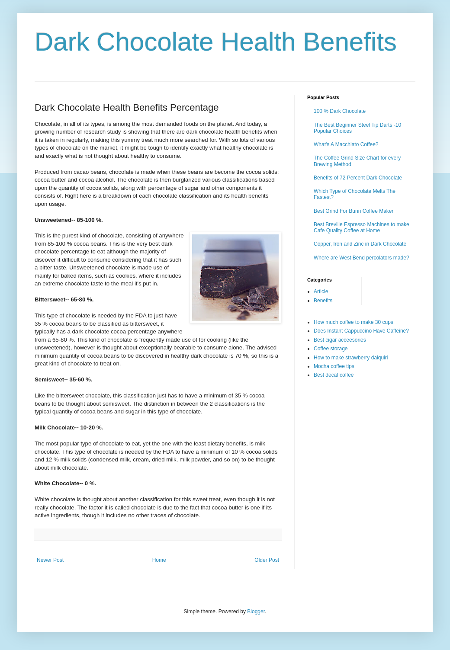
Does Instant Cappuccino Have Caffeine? (361, 331)
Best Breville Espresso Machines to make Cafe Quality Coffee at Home (361, 227)
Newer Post (50, 560)
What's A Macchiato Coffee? (346, 144)
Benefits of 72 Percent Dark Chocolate (358, 178)
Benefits (323, 301)
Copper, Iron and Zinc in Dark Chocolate (360, 244)
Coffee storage (331, 349)
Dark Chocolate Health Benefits (216, 41)
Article (321, 291)
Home (159, 560)
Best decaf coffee (334, 375)
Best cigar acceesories (340, 340)
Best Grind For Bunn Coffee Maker (354, 211)
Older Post (266, 560)
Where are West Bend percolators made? (361, 258)
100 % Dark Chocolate (340, 111)
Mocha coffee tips (334, 366)
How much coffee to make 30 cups (353, 322)
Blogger (256, 611)
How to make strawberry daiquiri (351, 358)
